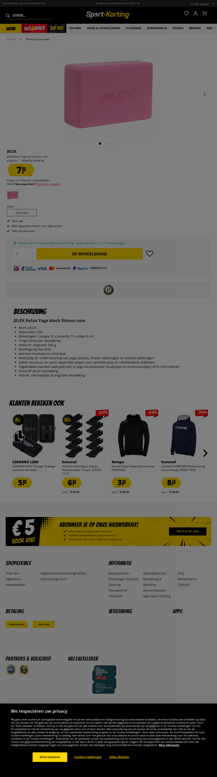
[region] (108, 740)
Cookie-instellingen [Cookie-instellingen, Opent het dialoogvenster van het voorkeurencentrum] (87, 757)
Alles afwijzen (119, 757)
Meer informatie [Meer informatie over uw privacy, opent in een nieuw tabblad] (169, 745)
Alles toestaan (50, 757)
